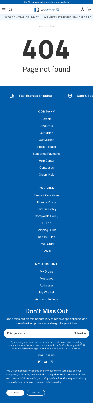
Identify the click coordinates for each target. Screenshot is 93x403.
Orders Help (46, 174)
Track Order (46, 244)
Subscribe (80, 333)
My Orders (46, 271)
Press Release (46, 147)
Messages (46, 278)
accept (15, 392)
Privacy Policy (46, 202)
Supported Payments (46, 153)
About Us (46, 126)
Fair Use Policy (46, 209)
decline (36, 392)
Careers (46, 119)
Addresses (47, 285)
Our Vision (46, 133)
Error (53, 26)
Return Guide (46, 237)
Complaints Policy (46, 216)
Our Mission (46, 140)
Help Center (46, 160)
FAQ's (47, 251)
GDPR (46, 223)
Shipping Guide (46, 230)
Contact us (46, 167)
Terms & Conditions (46, 195)
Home (41, 26)
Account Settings (46, 299)
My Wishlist (46, 292)
